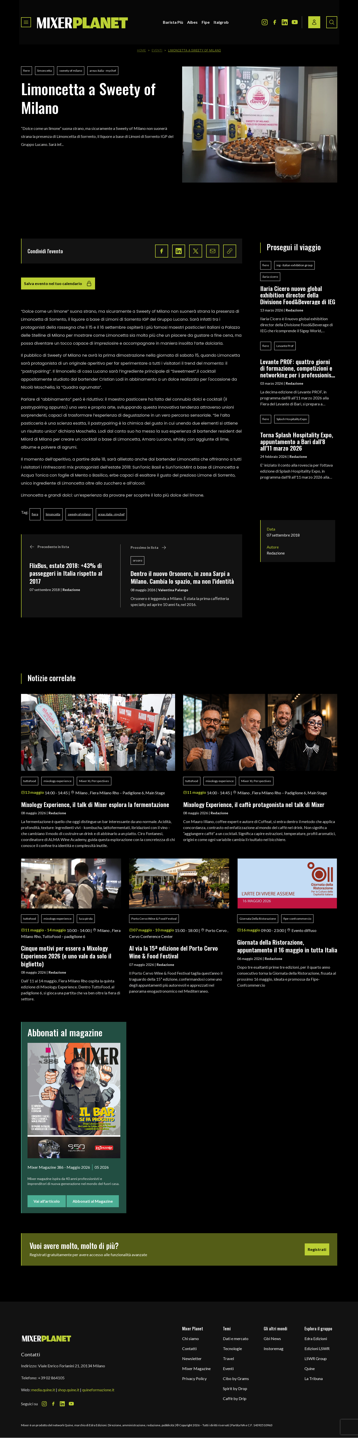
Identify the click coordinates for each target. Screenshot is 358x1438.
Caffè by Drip (234, 1398)
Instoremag (273, 1348)
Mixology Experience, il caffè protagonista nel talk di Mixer (253, 804)
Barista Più (173, 22)
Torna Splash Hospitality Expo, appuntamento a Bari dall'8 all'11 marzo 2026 (296, 441)
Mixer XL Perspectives (94, 781)
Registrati (317, 1249)
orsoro (137, 560)
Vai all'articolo (47, 1201)
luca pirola (86, 918)
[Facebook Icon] (275, 22)
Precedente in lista (49, 546)
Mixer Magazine (196, 1368)
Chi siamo (190, 1338)
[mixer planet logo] (46, 1338)
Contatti (189, 1348)
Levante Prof (284, 346)
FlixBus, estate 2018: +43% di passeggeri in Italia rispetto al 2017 (66, 573)
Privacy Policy (194, 1378)
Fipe (206, 22)
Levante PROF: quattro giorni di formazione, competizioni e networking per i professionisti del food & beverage (297, 368)
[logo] (82, 22)
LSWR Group (315, 1358)
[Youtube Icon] (295, 22)
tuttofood (29, 781)
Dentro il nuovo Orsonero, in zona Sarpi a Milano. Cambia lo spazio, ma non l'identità (182, 577)
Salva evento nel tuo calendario (58, 284)
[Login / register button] (314, 22)
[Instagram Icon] (265, 22)
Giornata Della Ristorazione (257, 918)
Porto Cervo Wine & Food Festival (154, 918)
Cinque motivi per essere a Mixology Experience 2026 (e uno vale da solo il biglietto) (66, 955)
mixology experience (58, 781)
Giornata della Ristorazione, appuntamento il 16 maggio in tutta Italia (287, 945)
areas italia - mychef (103, 70)
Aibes (192, 22)
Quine (309, 1368)
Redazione (71, 589)
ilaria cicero (270, 277)
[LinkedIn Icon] (285, 22)
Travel (228, 1358)
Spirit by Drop (235, 1388)
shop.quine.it (68, 1389)
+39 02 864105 (51, 1377)
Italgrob (221, 22)
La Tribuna (313, 1378)
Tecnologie (232, 1348)
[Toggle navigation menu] (26, 22)
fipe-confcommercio (297, 918)
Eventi (157, 50)
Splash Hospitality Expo (291, 419)
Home (141, 50)
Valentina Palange (173, 590)
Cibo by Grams (236, 1378)
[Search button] (331, 22)
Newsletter (192, 1358)
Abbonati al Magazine (93, 1201)
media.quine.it (43, 1389)
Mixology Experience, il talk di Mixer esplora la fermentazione (95, 804)
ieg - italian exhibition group (294, 265)
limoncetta (44, 70)
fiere (26, 70)
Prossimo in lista (148, 547)
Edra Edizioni (315, 1338)
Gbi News (272, 1338)
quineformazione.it (98, 1389)
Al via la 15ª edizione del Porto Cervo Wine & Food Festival (173, 951)
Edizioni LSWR (316, 1348)
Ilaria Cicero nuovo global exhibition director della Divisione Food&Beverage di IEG (297, 295)
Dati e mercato (235, 1338)
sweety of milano (70, 70)
